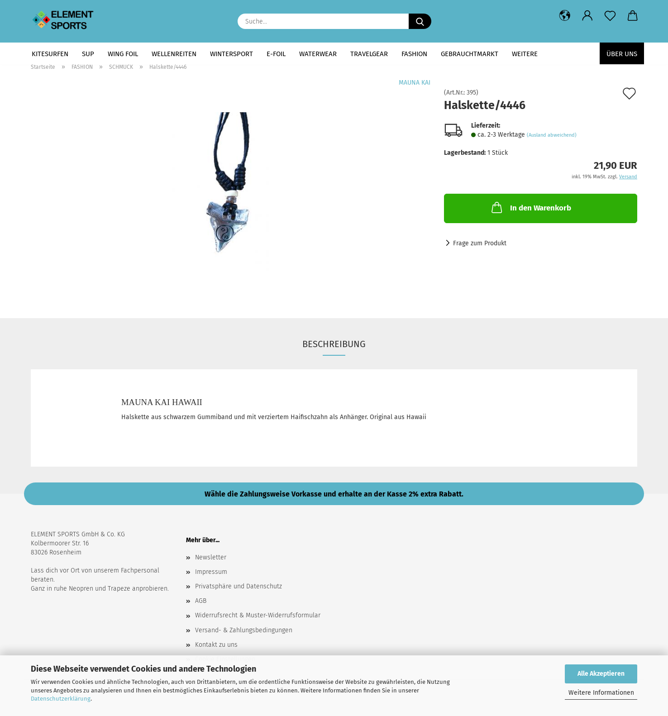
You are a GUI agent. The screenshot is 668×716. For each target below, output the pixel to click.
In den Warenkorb (530, 207)
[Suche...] (420, 21)
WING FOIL (123, 54)
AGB (200, 601)
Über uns (621, 54)
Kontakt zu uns (216, 645)
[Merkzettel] (610, 16)
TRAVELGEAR (369, 54)
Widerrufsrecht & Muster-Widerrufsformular (257, 615)
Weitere (525, 54)
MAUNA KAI (414, 82)
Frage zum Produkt (479, 243)
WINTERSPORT (231, 54)
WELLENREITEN (174, 54)
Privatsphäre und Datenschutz (238, 586)
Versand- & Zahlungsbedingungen (243, 630)
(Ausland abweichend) (552, 135)
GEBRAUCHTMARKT (469, 54)
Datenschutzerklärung (61, 698)
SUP (88, 54)
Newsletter (210, 557)
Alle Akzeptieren (601, 674)
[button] (564, 16)
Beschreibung (334, 344)
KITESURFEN (50, 54)
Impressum (211, 572)
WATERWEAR (318, 54)
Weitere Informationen (601, 693)
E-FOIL (276, 54)
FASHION (414, 54)
